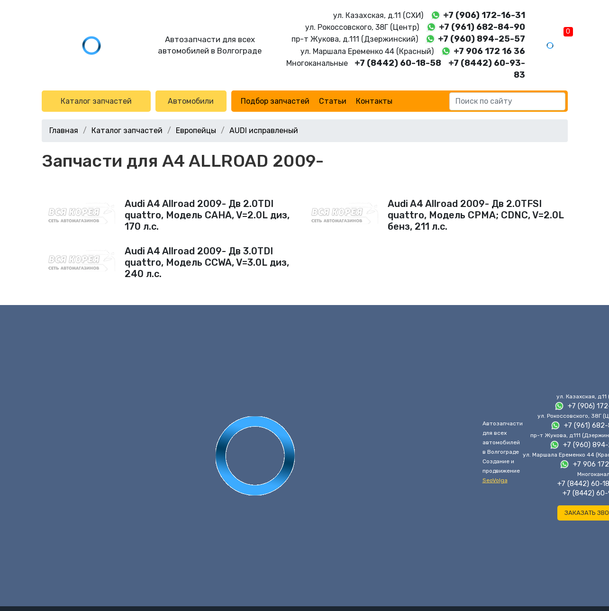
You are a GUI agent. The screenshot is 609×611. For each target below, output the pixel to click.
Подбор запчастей (275, 101)
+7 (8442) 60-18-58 (397, 63)
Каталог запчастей (96, 101)
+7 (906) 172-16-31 (484, 15)
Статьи (332, 101)
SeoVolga (495, 480)
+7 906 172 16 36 (489, 51)
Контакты (374, 101)
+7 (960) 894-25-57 (481, 39)
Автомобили (191, 101)
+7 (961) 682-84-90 (482, 27)
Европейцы (196, 130)
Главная (63, 130)
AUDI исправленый (263, 130)
